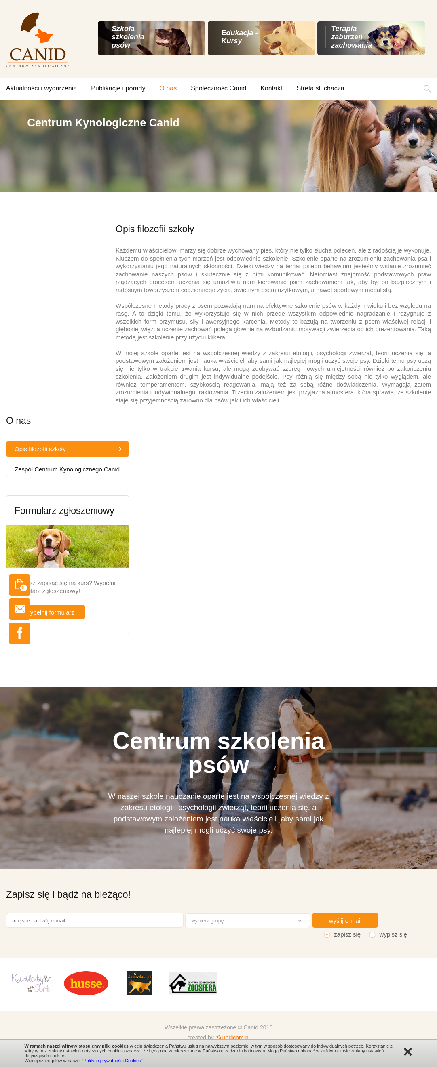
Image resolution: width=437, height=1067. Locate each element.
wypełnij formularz (50, 612)
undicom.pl (236, 1037)
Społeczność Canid (218, 88)
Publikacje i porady (118, 88)
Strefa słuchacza (320, 88)
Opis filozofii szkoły (40, 449)
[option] (218, 146)
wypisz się (393, 934)
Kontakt (271, 88)
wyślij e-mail (345, 920)
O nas (168, 88)
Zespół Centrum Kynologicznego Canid (67, 469)
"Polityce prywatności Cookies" (112, 1060)
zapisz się (347, 934)
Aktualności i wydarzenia (41, 88)
